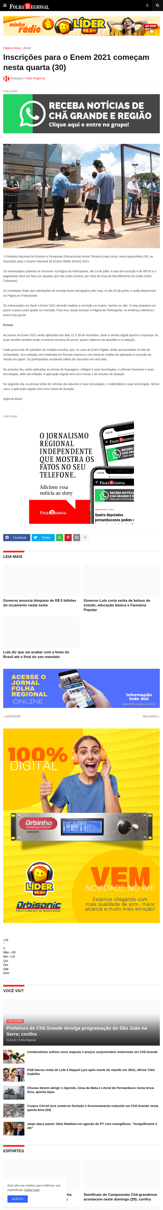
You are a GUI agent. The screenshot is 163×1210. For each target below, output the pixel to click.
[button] (5, 5)
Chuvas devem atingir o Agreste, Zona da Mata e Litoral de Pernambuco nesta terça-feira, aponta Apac (91, 1090)
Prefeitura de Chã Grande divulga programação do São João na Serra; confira (76, 1031)
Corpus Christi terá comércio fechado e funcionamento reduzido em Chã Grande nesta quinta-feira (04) (92, 1108)
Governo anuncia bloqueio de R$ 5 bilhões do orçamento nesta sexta (39, 603)
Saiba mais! (32, 1190)
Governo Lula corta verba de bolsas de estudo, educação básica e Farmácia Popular (117, 605)
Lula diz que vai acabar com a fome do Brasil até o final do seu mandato (36, 654)
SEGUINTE (150, 716)
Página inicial (12, 48)
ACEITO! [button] (18, 1199)
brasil (27, 48)
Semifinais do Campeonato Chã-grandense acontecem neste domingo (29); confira (120, 1197)
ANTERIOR (13, 716)
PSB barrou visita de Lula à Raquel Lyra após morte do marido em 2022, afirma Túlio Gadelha (91, 1072)
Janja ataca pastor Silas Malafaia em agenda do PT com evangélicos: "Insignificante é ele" (92, 1126)
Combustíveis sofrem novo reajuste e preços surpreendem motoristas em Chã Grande (92, 1052)
